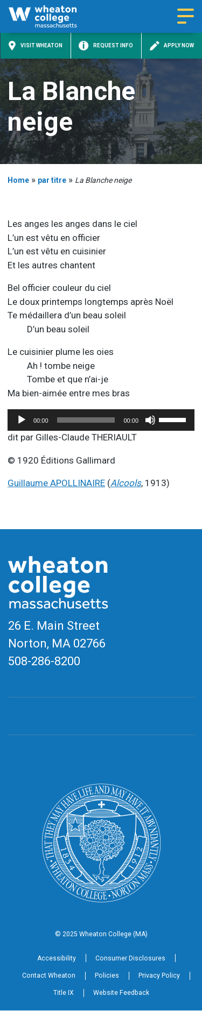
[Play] (21, 420)
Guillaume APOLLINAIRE (56, 483)
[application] (101, 420)
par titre (52, 180)
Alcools (125, 483)
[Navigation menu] (185, 16)
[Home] (52, 16)
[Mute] (150, 420)
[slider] (86, 420)
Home (18, 180)
